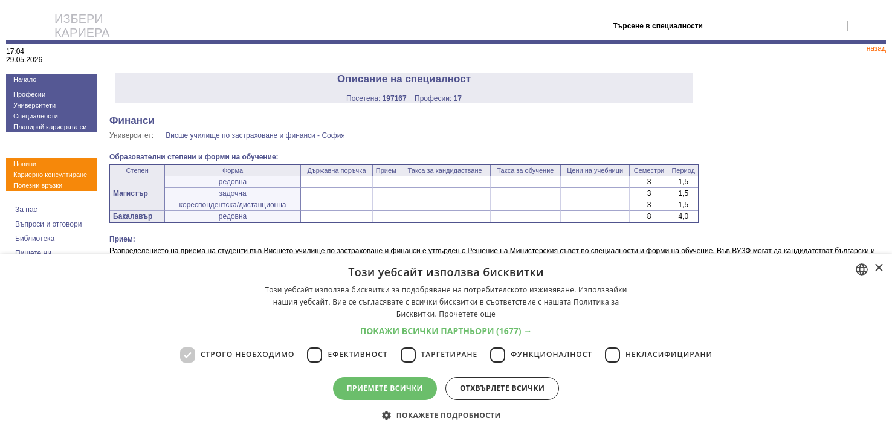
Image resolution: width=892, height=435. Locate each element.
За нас (26, 209)
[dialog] (446, 344)
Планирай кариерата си (49, 126)
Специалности (35, 116)
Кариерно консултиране (50, 174)
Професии (29, 94)
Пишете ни (33, 253)
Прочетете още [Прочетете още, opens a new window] (467, 314)
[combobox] (862, 269)
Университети (34, 105)
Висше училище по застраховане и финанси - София (255, 135)
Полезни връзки (37, 185)
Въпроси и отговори (48, 224)
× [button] (878, 268)
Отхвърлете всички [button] (502, 388)
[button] (446, 331)
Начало (24, 79)
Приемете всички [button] (385, 388)
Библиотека (34, 238)
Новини (24, 163)
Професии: (438, 98)
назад (876, 48)
